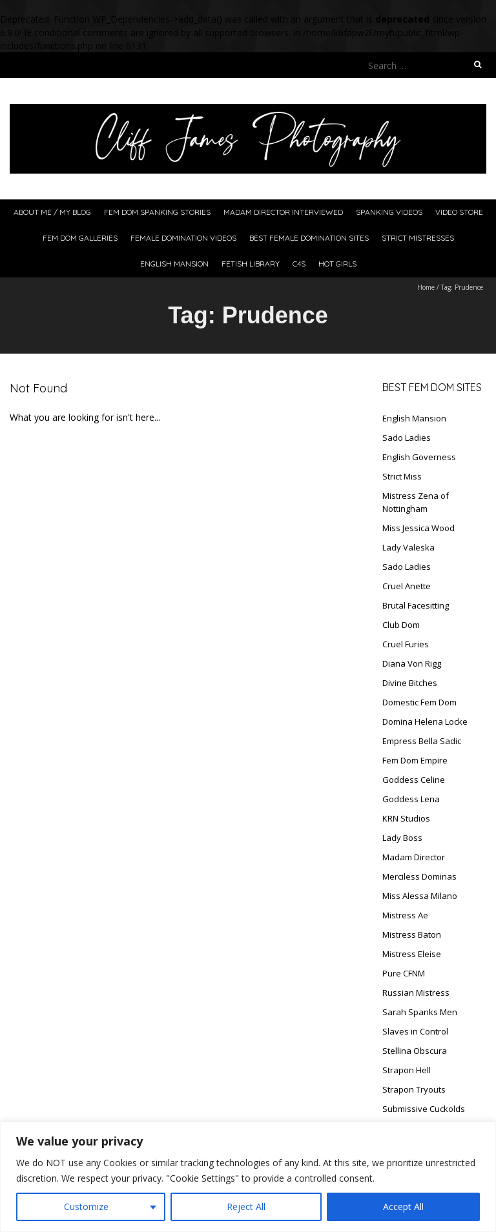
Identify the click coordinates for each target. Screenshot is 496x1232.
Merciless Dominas (419, 876)
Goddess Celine (413, 779)
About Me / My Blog (52, 212)
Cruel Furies (405, 644)
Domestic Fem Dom (419, 702)
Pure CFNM (403, 973)
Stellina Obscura (414, 1050)
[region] (248, 1177)
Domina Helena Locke (425, 721)
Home (426, 287)
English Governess (419, 457)
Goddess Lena (411, 799)
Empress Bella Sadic (421, 741)
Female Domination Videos (183, 238)
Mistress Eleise (411, 954)
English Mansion (174, 263)
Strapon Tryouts (414, 1089)
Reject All (246, 1206)
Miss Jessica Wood (418, 528)
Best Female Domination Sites (309, 238)
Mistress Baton (411, 934)
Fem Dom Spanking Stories (157, 212)
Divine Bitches (409, 683)
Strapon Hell (406, 1070)
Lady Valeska (408, 547)
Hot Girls (337, 263)
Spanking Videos (389, 212)
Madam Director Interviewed (283, 212)
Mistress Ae (405, 915)
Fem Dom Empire (415, 760)
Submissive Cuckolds (423, 1109)
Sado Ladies (406, 437)
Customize (86, 1206)
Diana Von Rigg (411, 663)
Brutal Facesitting (415, 605)
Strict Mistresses (418, 238)
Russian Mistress (416, 992)
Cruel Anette (406, 586)
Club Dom (401, 625)
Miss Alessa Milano (419, 896)
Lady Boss (402, 837)
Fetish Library (251, 263)
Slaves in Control (415, 1031)
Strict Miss (402, 476)
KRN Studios (406, 818)
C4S (299, 263)
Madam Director (413, 857)
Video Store (459, 212)
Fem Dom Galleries (80, 238)
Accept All (403, 1206)
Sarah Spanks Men (419, 1012)
